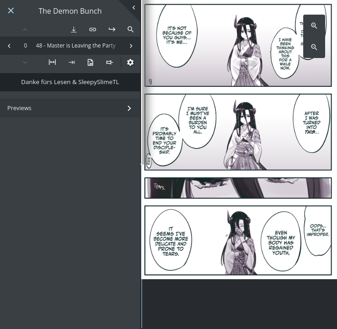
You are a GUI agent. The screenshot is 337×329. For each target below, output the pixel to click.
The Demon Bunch (69, 11)
